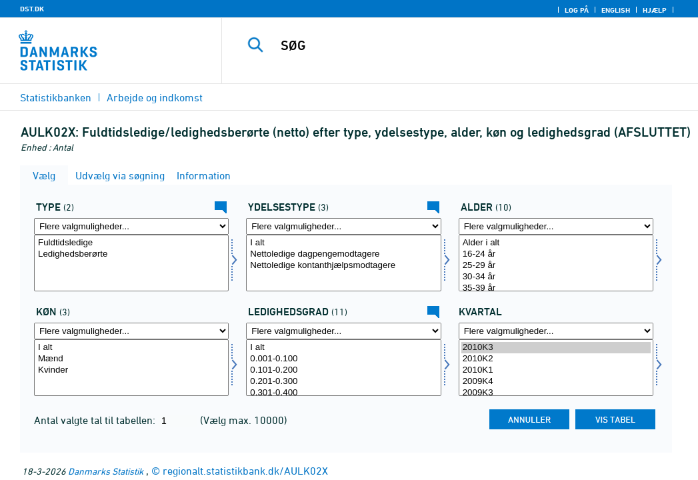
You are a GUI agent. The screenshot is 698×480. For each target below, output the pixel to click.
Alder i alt (556, 243)
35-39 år (556, 288)
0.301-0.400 (343, 393)
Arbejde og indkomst (155, 97)
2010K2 (556, 359)
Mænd (131, 359)
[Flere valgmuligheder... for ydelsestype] (343, 226)
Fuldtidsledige (131, 243)
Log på (577, 10)
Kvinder (131, 370)
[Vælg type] (131, 263)
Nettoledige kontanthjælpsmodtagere (343, 265)
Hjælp (655, 10)
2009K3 (556, 393)
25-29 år (556, 265)
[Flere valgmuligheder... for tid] (556, 331)
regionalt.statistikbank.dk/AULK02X (245, 471)
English (615, 10)
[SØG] (463, 45)
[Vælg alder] (556, 263)
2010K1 (556, 370)
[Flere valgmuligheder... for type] (131, 226)
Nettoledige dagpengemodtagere (343, 254)
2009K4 (556, 381)
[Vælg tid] (556, 367)
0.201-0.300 (343, 381)
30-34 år (556, 277)
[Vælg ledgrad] (343, 367)
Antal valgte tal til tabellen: (96, 420)
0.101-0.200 (343, 370)
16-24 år (556, 254)
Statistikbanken (55, 97)
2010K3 (556, 347)
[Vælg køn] (131, 367)
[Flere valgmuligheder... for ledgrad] (343, 331)
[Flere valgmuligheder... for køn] (131, 331)
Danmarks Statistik (105, 471)
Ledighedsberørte (131, 254)
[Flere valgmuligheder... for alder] (556, 226)
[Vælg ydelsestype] (343, 263)
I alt (343, 243)
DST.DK (32, 8)
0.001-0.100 (343, 359)
